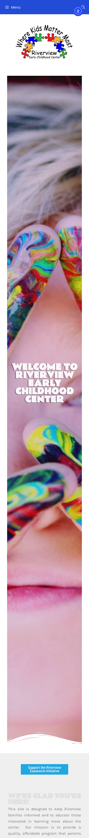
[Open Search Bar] (83, 7)
